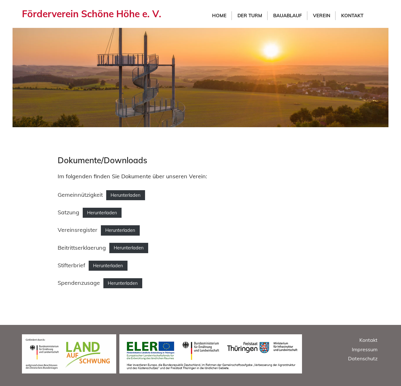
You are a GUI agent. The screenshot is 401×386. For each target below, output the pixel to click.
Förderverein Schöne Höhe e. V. (91, 14)
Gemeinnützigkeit (80, 194)
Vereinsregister (77, 229)
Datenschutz (363, 358)
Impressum (365, 349)
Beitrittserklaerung (82, 247)
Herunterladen (125, 195)
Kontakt (368, 340)
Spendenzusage (79, 282)
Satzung (68, 212)
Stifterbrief (71, 265)
